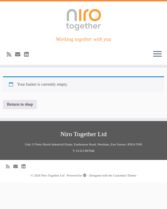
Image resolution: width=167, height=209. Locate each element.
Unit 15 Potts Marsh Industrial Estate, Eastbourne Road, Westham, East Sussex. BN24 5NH (83, 144)
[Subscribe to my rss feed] (11, 54)
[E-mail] (19, 54)
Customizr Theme (124, 175)
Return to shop (20, 104)
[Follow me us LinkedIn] (28, 54)
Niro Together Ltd (52, 175)
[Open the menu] (157, 54)
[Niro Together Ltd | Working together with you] (83, 18)
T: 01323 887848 (83, 150)
